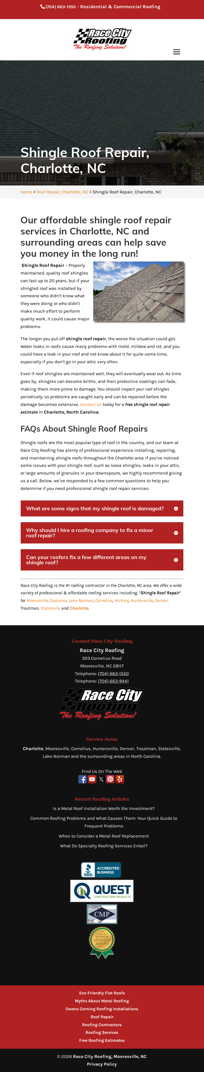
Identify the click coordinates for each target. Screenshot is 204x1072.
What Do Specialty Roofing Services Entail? (103, 845)
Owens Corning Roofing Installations (102, 1008)
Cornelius (104, 600)
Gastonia (58, 600)
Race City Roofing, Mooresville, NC (110, 1056)
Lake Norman (81, 600)
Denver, (162, 600)
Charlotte (79, 608)
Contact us (91, 404)
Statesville (50, 608)
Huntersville (141, 600)
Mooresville (37, 600)
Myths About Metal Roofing (102, 1000)
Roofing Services (102, 1032)
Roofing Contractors (102, 1024)
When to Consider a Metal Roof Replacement (104, 836)
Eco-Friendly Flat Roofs (102, 992)
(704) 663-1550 (60, 6)
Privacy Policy (102, 1064)
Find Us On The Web (102, 771)
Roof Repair (102, 1016)
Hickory (121, 600)
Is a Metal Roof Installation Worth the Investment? (104, 808)
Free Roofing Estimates (102, 1040)
